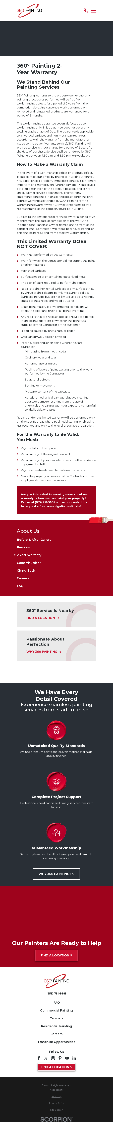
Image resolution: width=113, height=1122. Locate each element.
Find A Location (56, 955)
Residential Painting (56, 1026)
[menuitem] (56, 540)
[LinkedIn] (74, 1058)
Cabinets (56, 1018)
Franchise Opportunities (56, 1042)
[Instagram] (53, 1058)
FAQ (56, 1003)
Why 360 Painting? (56, 874)
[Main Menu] (93, 10)
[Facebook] (39, 1058)
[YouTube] (67, 1058)
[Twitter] (46, 1058)
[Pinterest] (60, 1058)
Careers (56, 1034)
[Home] (29, 11)
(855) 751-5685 (56, 993)
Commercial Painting (56, 1010)
